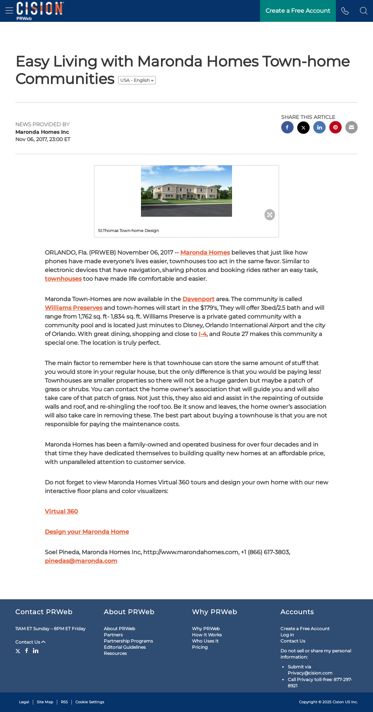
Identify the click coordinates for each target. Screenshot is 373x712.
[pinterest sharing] (335, 128)
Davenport (198, 299)
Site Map (45, 702)
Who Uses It (205, 641)
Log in (287, 634)
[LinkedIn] (35, 650)
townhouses (63, 278)
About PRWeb (119, 628)
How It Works (207, 634)
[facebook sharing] (287, 128)
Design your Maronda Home (87, 531)
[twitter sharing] (303, 128)
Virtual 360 (61, 511)
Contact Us (30, 642)
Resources (115, 653)
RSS (64, 702)
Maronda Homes (205, 252)
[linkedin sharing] (319, 128)
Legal (24, 702)
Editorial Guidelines (125, 647)
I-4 (203, 334)
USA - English (137, 80)
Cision (338, 702)
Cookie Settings (89, 702)
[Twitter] (18, 650)
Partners (113, 634)
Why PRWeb (206, 628)
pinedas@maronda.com (81, 560)
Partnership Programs (128, 641)
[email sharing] (351, 128)
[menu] (9, 11)
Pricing (200, 647)
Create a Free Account (305, 628)
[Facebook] (26, 650)
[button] (363, 11)
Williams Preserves (73, 307)
